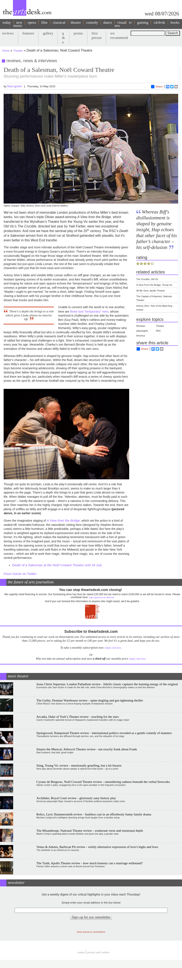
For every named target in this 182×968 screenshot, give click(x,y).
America (140, 335)
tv (130, 22)
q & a (63, 37)
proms (78, 33)
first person (97, 35)
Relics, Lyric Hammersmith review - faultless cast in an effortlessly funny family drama (93, 814)
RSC (158, 331)
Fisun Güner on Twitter (20, 574)
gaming (142, 22)
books (175, 22)
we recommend (119, 35)
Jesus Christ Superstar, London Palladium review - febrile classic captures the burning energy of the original (107, 684)
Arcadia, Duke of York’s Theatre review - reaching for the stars (77, 716)
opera (32, 22)
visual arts (120, 24)
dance (107, 22)
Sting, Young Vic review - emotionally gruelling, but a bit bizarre (79, 765)
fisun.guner (14, 86)
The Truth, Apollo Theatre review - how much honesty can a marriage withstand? (89, 863)
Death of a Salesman (57, 565)
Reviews (140, 326)
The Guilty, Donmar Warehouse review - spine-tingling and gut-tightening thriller (89, 700)
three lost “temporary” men (89, 311)
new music (17, 24)
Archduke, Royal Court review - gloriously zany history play (76, 798)
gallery (48, 33)
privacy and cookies (98, 952)
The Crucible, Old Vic (147, 279)
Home (6, 50)
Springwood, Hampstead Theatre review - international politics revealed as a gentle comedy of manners (104, 733)
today (7, 22)
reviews (8, 33)
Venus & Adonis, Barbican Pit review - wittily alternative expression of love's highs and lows (97, 847)
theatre (76, 22)
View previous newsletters (91, 931)
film (44, 22)
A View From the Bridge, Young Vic (154, 285)
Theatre (18, 50)
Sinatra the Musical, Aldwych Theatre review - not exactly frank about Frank (86, 749)
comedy (92, 22)
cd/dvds (159, 22)
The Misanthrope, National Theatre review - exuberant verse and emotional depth (89, 830)
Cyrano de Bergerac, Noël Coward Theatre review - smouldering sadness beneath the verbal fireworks (103, 781)
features (28, 33)
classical (59, 22)
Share (157, 86)
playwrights (142, 331)
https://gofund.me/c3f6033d (101, 597)
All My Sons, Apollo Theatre (150, 290)
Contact (81, 952)
